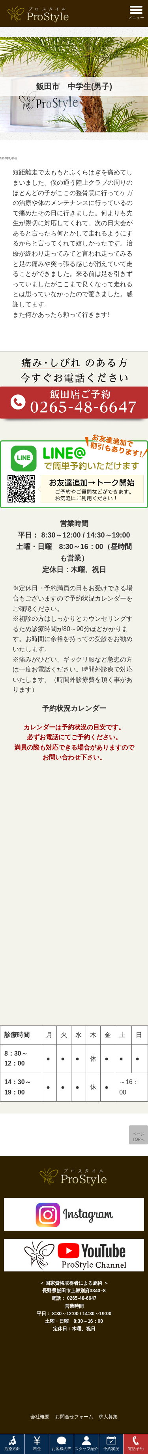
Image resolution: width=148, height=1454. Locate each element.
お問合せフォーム (74, 1417)
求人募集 (108, 1417)
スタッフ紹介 (86, 1443)
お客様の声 (61, 1443)
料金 (37, 1443)
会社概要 (39, 1417)
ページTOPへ (138, 1137)
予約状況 (111, 1443)
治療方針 (12, 1443)
